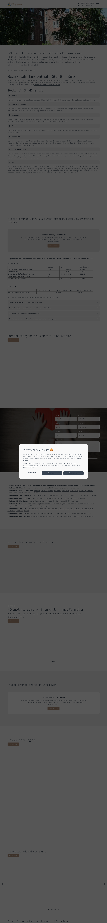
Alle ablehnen (52, 473)
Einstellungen (32, 472)
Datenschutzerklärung (30, 465)
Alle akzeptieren (73, 473)
